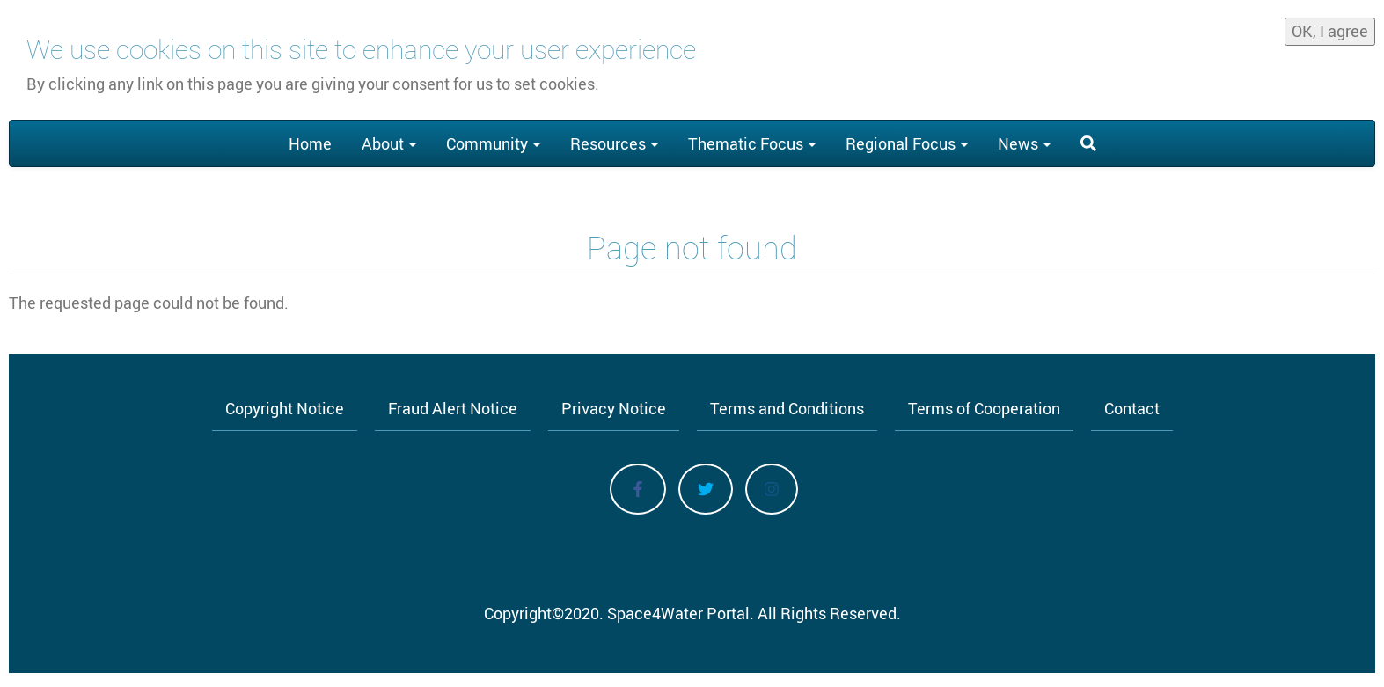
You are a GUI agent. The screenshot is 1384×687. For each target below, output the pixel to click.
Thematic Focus (752, 143)
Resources (614, 143)
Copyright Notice (284, 408)
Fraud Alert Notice (452, 408)
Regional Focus (907, 143)
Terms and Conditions (787, 408)
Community (493, 143)
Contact (1132, 408)
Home (310, 143)
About (389, 143)
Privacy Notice (613, 408)
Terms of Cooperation (984, 408)
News (1024, 143)
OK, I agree (1330, 27)
